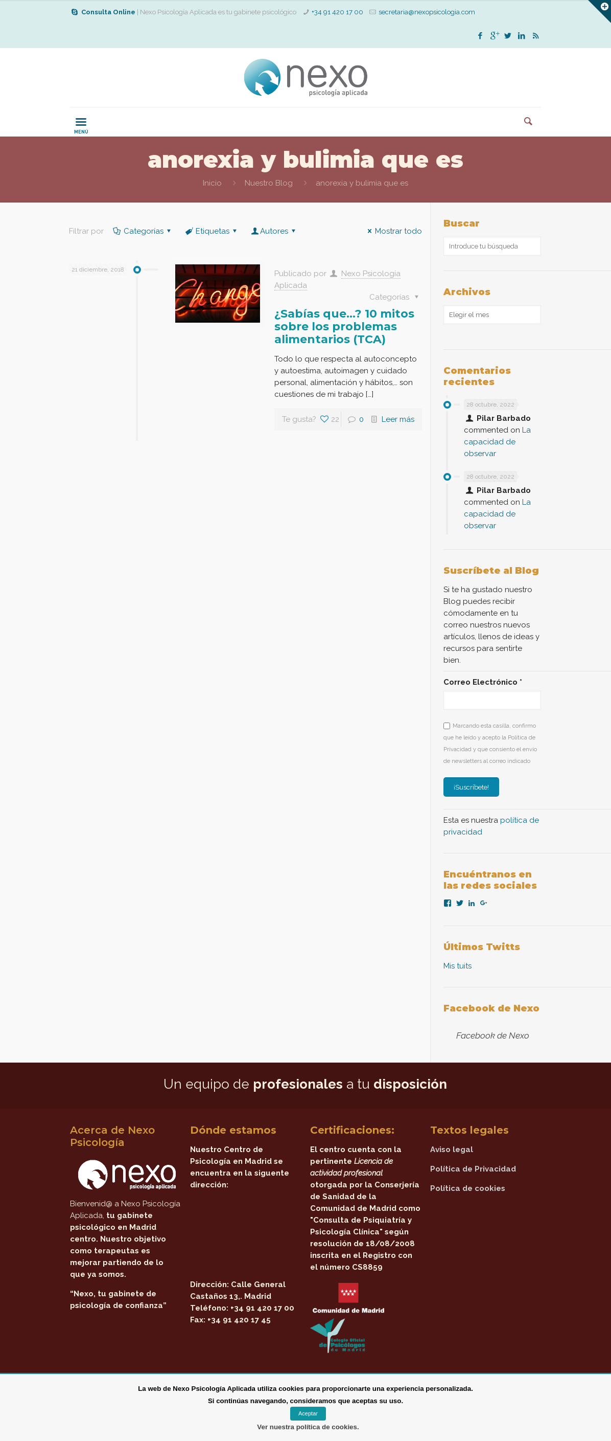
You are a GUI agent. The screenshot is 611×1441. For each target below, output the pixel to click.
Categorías (142, 231)
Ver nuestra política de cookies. (308, 1427)
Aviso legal (451, 1149)
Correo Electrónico (482, 682)
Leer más (398, 419)
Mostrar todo (393, 231)
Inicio (212, 183)
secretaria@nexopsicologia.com (427, 12)
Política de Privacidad (473, 1169)
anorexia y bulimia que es (362, 183)
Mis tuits (457, 966)
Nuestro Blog (269, 183)
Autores (274, 231)
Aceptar (308, 1413)
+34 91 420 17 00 (337, 12)
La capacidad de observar (497, 441)
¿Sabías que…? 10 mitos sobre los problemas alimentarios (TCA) (344, 326)
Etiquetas (211, 231)
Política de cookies (467, 1188)
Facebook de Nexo (491, 1008)
